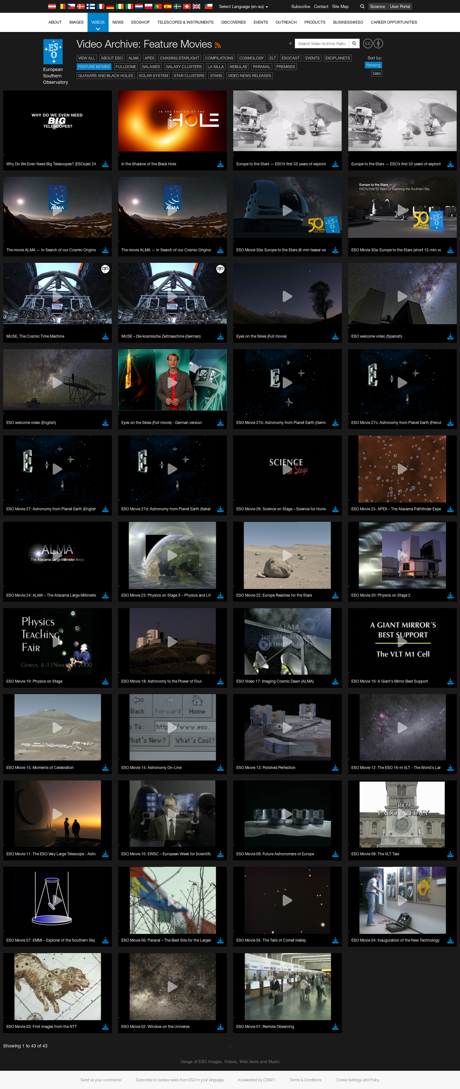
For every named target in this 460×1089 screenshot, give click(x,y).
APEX (149, 58)
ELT (273, 58)
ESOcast (291, 58)
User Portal (400, 6)
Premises (285, 66)
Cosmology (251, 58)
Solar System (153, 75)
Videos (98, 26)
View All (86, 58)
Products (315, 22)
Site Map (340, 6)
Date (376, 73)
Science (377, 6)
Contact (321, 6)
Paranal (262, 66)
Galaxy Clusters (184, 66)
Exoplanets (338, 58)
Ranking (373, 65)
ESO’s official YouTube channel (196, 1019)
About (55, 22)
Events (261, 22)
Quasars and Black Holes (105, 75)
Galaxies (151, 66)
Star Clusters (189, 75)
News (118, 22)
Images (76, 22)
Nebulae (238, 66)
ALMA (133, 58)
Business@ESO (348, 22)
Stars (216, 75)
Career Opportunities (394, 22)
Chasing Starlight (179, 58)
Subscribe (300, 6)
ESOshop (140, 22)
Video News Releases (249, 75)
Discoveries (233, 22)
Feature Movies (94, 66)
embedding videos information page (103, 1031)
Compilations (219, 58)
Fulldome (126, 66)
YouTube (60, 1019)
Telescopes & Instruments (185, 22)
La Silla (216, 66)
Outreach (286, 22)
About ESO (112, 58)
